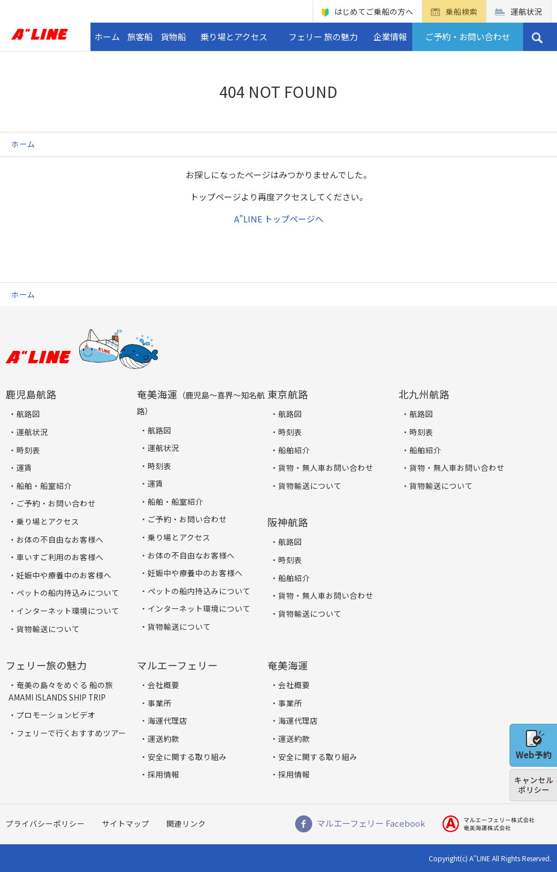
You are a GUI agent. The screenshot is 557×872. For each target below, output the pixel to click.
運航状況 (526, 11)
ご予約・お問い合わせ (467, 36)
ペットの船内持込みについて (67, 592)
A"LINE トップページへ (278, 219)
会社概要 (163, 684)
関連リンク (186, 823)
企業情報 (390, 36)
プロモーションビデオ (56, 714)
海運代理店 (167, 720)
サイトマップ (125, 823)
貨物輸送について (48, 628)
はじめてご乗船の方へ (373, 11)
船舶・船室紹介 (44, 485)
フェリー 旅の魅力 (323, 36)
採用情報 (163, 774)
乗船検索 (461, 11)
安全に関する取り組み (187, 756)
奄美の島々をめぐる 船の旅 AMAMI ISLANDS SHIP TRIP (60, 691)
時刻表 (28, 450)
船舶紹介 (294, 450)
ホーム (107, 36)
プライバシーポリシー (45, 823)
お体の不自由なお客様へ (59, 539)
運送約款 (163, 738)
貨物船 (173, 36)
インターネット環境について (67, 610)
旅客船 (140, 36)
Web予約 (533, 745)
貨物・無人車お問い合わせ (325, 467)
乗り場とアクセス (233, 36)
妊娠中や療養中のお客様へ (63, 575)
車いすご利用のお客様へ (59, 556)
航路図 (28, 413)
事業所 (159, 702)
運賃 (24, 467)
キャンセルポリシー (534, 785)
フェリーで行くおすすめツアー (71, 732)
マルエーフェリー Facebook (371, 823)
